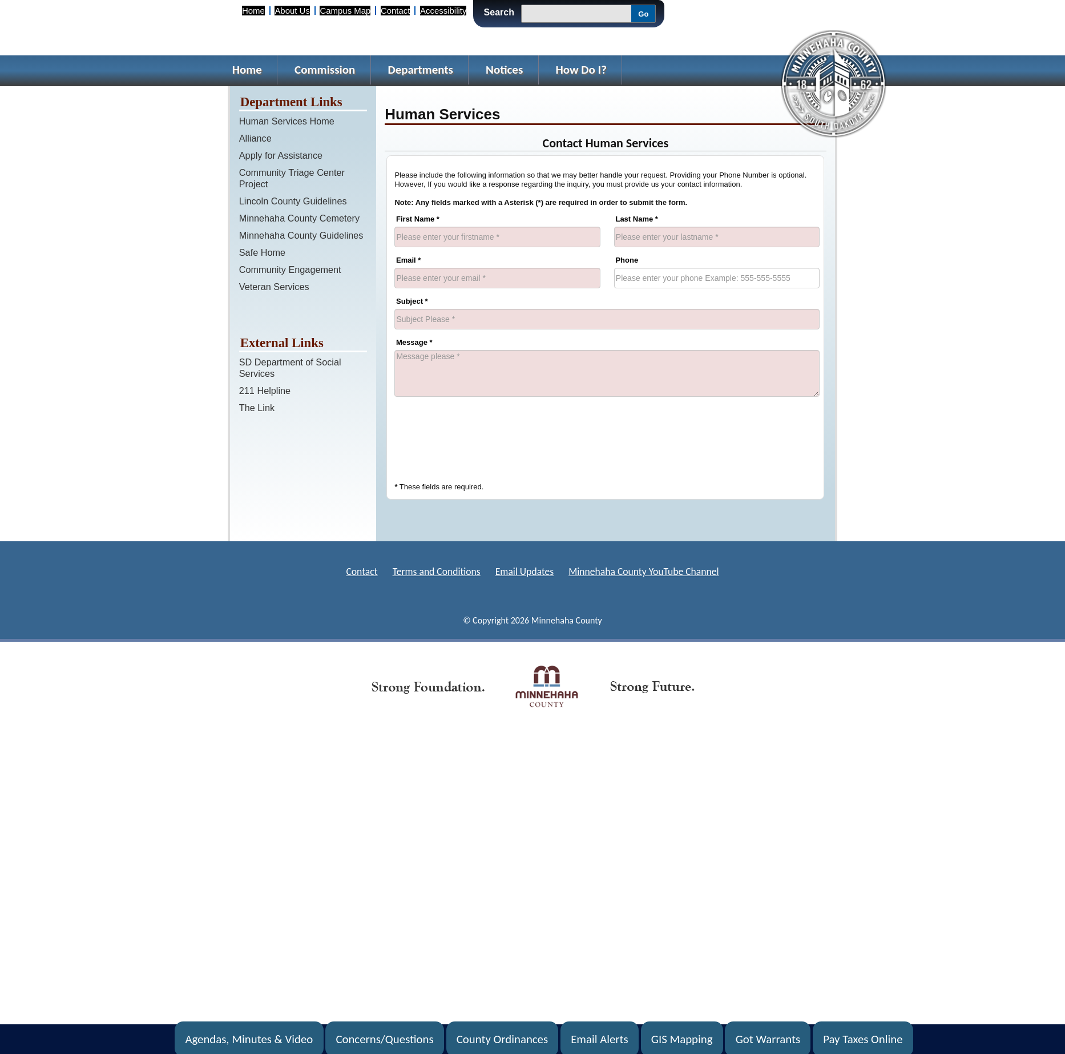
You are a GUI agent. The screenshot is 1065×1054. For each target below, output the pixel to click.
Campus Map (345, 10)
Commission (325, 69)
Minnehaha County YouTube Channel (643, 571)
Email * (408, 260)
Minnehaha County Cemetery (299, 218)
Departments (420, 69)
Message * (414, 342)
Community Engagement (290, 269)
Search (499, 12)
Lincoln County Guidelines (293, 201)
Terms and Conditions (437, 571)
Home (253, 10)
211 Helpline (265, 390)
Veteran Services (274, 286)
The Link (257, 408)
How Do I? (581, 69)
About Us (292, 10)
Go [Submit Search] (643, 14)
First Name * (417, 219)
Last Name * (636, 219)
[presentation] (481, 437)
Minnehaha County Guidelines (301, 235)
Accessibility (443, 10)
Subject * (412, 301)
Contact (395, 10)
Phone (626, 260)
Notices (504, 69)
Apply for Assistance (280, 155)
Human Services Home (286, 121)
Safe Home (262, 252)
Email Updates (524, 571)
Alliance (255, 138)
